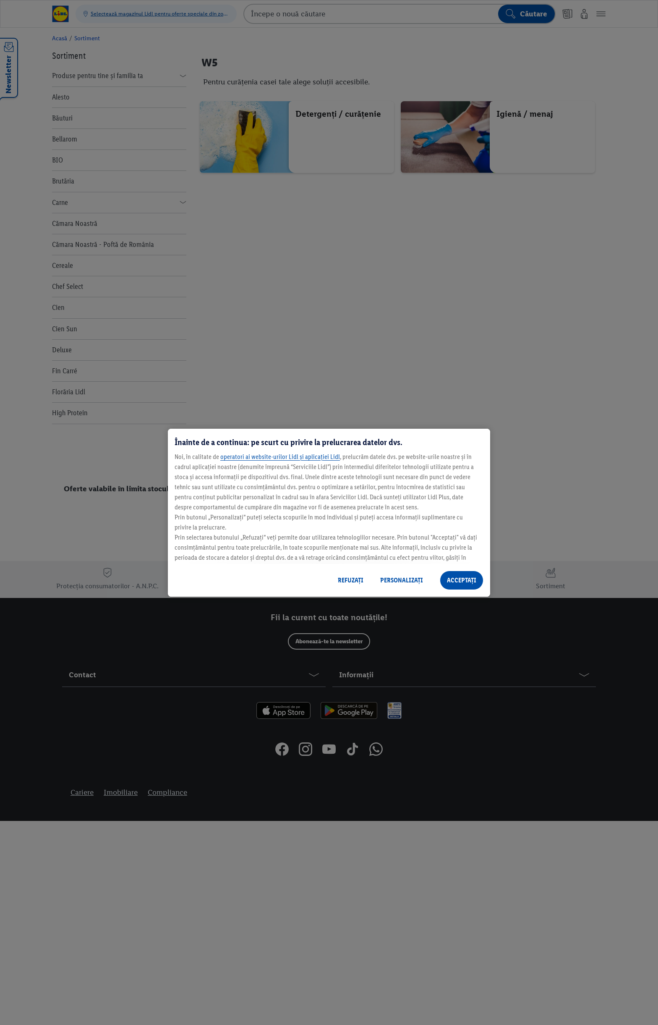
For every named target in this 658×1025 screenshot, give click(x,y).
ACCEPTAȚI (461, 580)
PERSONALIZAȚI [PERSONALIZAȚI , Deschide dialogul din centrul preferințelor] (401, 580)
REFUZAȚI (350, 580)
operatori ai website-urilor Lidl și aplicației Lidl (280, 457)
